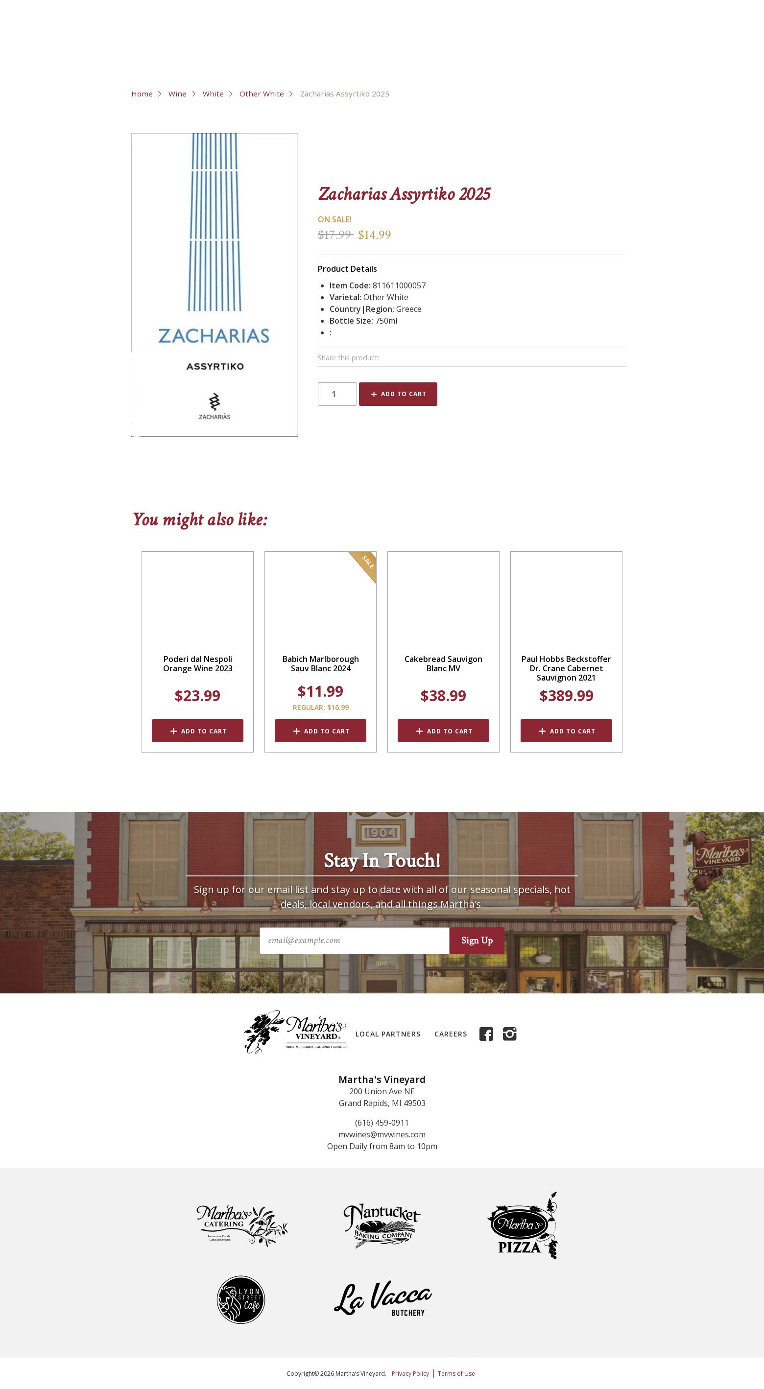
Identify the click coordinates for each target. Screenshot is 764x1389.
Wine (151, 58)
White (213, 93)
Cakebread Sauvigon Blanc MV (443, 664)
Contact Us (588, 29)
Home (142, 93)
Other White (261, 93)
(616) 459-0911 (382, 1122)
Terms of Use (456, 1373)
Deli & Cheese (397, 58)
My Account (666, 29)
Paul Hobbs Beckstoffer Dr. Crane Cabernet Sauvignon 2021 (566, 669)
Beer (203, 58)
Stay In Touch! (382, 861)
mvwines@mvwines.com (382, 1134)
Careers (450, 1033)
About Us (541, 29)
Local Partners (388, 1033)
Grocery (317, 58)
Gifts (470, 58)
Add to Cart (404, 394)
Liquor (250, 58)
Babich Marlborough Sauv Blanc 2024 (321, 664)
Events (529, 58)
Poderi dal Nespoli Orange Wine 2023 (198, 664)
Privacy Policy (410, 1373)
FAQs (627, 29)
